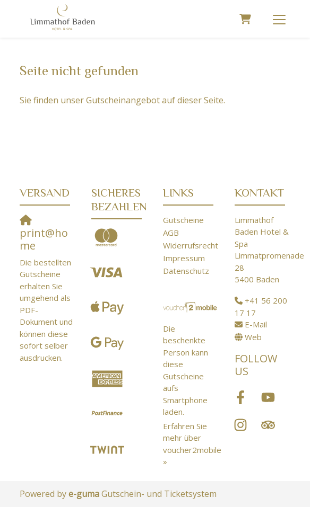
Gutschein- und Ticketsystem (142, 494)
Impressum (184, 258)
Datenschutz (186, 270)
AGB (171, 232)
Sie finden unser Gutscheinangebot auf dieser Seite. (122, 100)
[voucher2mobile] (191, 306)
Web (253, 337)
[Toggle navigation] (279, 19)
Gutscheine (183, 220)
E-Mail (256, 324)
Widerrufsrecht (190, 245)
